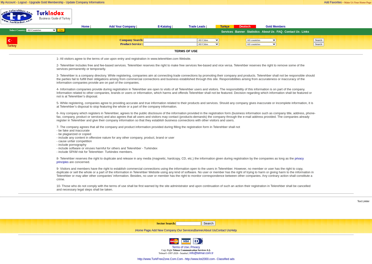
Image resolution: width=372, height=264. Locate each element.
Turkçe (224, 26)
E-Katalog (164, 26)
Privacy (195, 247)
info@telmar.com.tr (202, 253)
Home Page (142, 230)
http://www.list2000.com (200, 259)
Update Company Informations (85, 2)
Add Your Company (122, 26)
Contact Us (223, 230)
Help (234, 230)
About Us (209, 230)
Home (85, 26)
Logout (22, 2)
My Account (8, 2)
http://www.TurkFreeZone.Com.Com (160, 259)
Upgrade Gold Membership (46, 2)
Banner (199, 230)
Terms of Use (180, 247)
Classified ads (226, 259)
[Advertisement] (56, 211)
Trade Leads (197, 26)
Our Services (185, 230)
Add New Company (164, 230)
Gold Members (275, 26)
